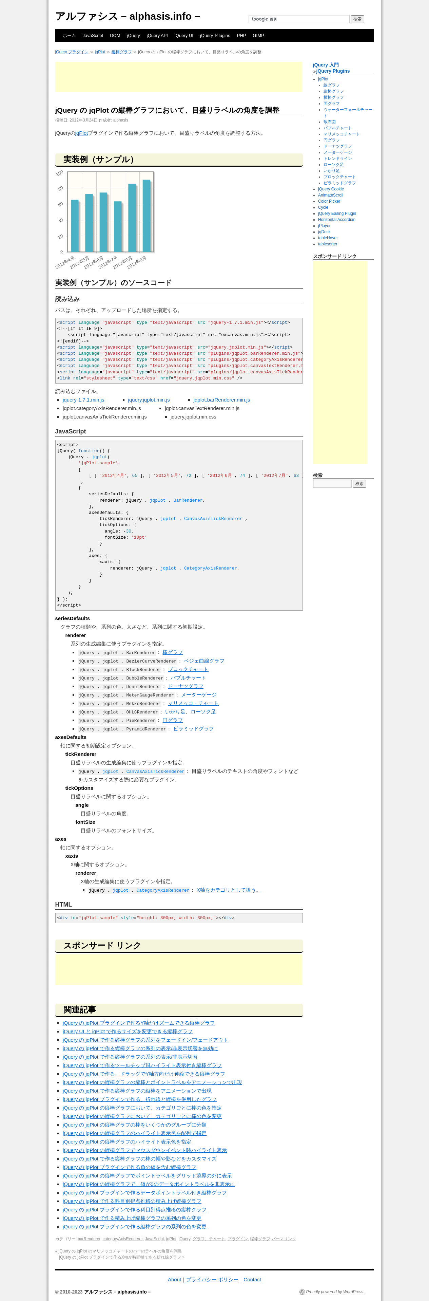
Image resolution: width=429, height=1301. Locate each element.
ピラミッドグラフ (193, 728)
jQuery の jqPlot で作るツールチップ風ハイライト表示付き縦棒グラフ (142, 1065)
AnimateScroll (330, 195)
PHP (241, 35)
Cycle (323, 207)
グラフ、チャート (209, 1239)
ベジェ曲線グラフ (204, 661)
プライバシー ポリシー (212, 1279)
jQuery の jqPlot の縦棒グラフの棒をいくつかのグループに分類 (135, 1125)
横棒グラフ (334, 97)
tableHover (328, 238)
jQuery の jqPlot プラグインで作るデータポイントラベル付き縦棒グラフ (145, 1192)
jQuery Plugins (333, 71)
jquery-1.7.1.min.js (83, 400)
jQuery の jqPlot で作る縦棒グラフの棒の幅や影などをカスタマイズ (140, 1158)
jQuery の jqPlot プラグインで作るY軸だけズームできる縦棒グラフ (139, 1023)
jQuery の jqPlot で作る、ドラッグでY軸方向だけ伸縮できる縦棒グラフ (144, 1074)
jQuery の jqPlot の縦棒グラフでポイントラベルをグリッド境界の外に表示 (147, 1175)
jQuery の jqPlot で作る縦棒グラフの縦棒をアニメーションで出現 (137, 1091)
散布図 (330, 121)
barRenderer (89, 1239)
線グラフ (332, 85)
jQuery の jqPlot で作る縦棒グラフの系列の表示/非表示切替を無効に (140, 1048)
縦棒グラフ (122, 52)
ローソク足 (203, 711)
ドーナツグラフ (185, 686)
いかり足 (175, 711)
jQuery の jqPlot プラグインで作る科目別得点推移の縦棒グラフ (135, 1209)
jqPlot (100, 52)
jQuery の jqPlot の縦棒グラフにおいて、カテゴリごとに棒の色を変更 (142, 1116)
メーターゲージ (199, 695)
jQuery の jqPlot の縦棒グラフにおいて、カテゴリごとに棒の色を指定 (142, 1108)
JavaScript (93, 35)
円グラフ (172, 720)
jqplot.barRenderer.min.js (222, 400)
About (174, 1279)
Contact (252, 1279)
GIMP (258, 35)
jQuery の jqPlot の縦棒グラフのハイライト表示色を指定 (127, 1142)
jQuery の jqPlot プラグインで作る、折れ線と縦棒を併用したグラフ (140, 1099)
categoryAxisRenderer (123, 1239)
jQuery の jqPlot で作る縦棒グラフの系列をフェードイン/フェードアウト (145, 1040)
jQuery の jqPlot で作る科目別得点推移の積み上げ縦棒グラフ (132, 1201)
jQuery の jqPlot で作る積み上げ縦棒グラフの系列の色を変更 (132, 1218)
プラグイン (238, 1239)
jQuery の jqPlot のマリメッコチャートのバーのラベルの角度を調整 (118, 1251)
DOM (115, 35)
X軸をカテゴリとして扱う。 (229, 890)
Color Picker (329, 201)
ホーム (69, 35)
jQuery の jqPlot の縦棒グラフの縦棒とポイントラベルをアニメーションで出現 (152, 1082)
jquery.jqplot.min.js (149, 400)
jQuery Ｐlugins (215, 35)
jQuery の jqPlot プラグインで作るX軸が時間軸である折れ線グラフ (121, 1257)
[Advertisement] (178, 77)
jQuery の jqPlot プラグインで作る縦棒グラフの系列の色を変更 (135, 1226)
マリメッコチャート (342, 134)
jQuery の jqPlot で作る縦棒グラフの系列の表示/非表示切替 (130, 1057)
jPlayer (324, 225)
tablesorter (327, 244)
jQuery (133, 35)
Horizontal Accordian (336, 219)
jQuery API (157, 35)
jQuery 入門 (326, 65)
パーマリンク (284, 1239)
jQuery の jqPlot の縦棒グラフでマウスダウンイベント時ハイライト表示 (145, 1150)
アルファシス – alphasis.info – (127, 16)
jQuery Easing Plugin (337, 213)
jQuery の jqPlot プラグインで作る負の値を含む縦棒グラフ (129, 1167)
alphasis (120, 120)
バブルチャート (188, 678)
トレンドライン (338, 158)
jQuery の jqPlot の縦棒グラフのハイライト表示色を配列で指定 (135, 1133)
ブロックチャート (188, 669)
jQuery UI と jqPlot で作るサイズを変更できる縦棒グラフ (128, 1031)
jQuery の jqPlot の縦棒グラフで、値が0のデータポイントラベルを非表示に (149, 1184)
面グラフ (332, 103)
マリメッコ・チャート (193, 703)
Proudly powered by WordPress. (335, 1291)
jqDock (324, 231)
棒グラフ (172, 652)
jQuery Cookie (331, 189)
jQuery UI (184, 35)
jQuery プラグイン (72, 52)
